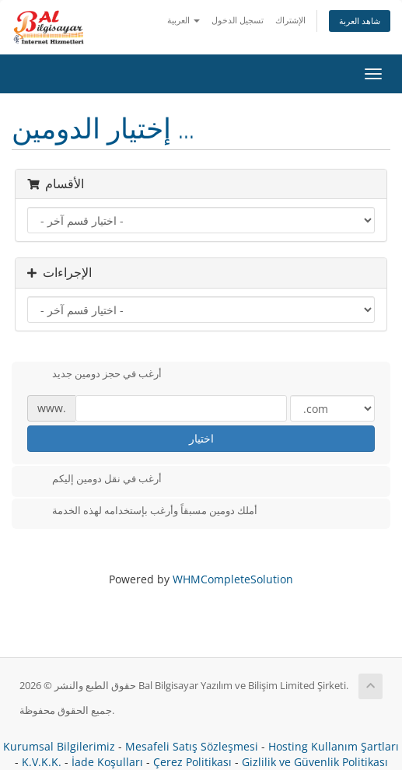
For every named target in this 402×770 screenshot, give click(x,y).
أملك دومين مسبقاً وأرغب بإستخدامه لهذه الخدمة (142, 511)
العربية (183, 20)
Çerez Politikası (192, 761)
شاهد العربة (359, 20)
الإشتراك (290, 20)
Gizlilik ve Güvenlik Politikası (315, 761)
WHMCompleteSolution (233, 579)
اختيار (201, 438)
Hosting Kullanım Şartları (333, 746)
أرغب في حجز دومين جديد (94, 374)
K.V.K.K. (41, 761)
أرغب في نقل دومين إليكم (94, 479)
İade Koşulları (107, 761)
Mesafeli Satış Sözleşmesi (191, 746)
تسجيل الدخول (237, 20)
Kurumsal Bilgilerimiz (59, 746)
